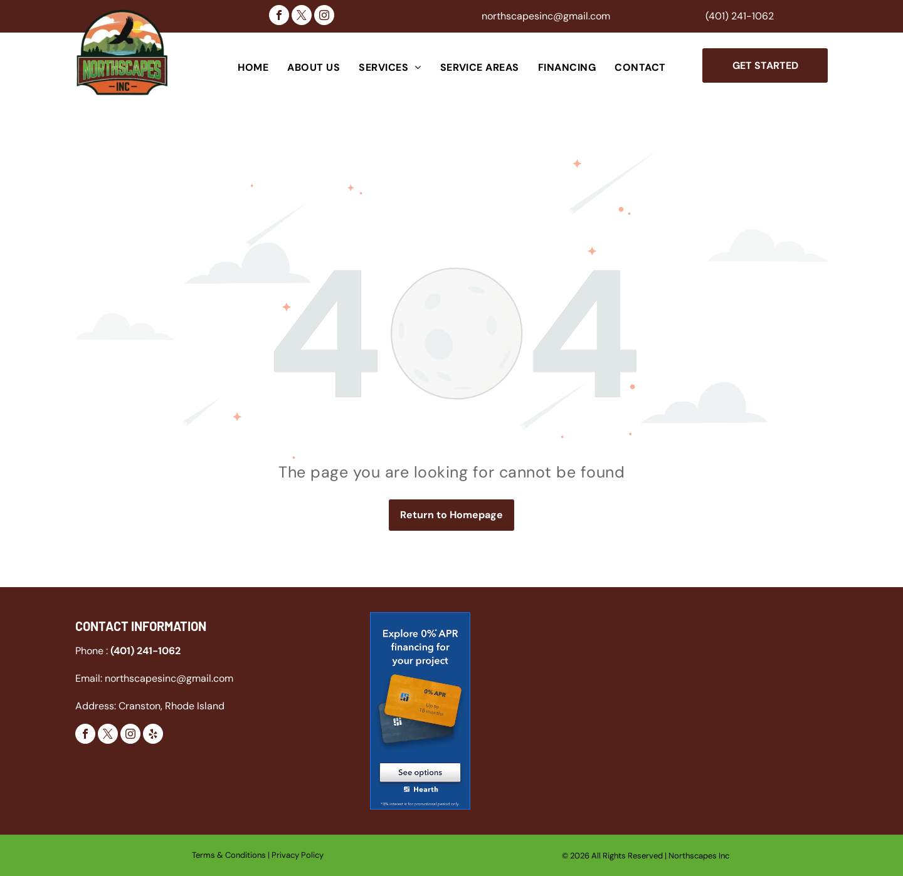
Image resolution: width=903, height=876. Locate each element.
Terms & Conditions (229, 855)
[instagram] (324, 16)
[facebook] (279, 16)
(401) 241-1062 (739, 16)
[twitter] (302, 16)
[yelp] (153, 735)
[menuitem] (253, 67)
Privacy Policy (298, 855)
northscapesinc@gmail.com (546, 16)
